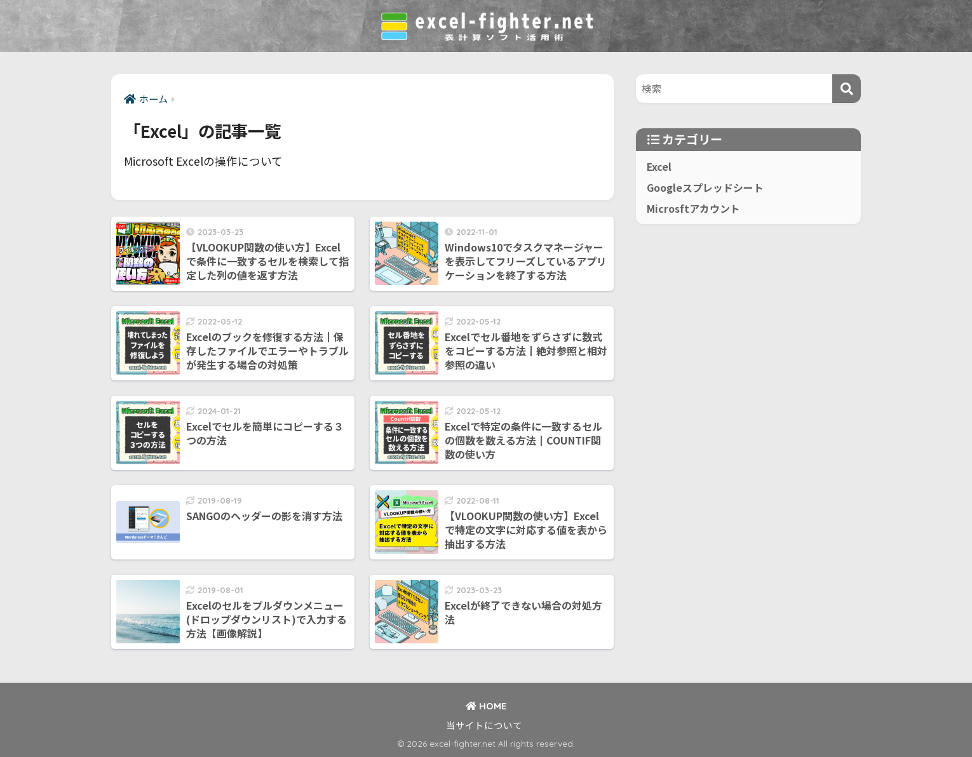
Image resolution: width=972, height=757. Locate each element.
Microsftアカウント (693, 208)
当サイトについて (484, 725)
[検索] (846, 88)
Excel (659, 166)
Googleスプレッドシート (705, 187)
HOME (486, 706)
